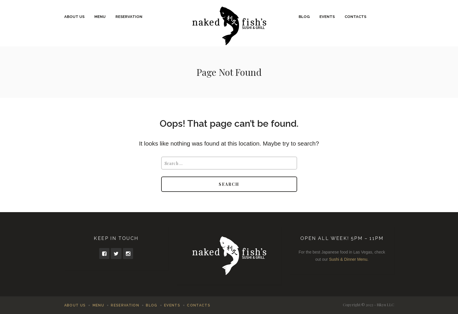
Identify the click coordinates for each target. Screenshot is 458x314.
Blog (304, 16)
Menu (100, 16)
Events (327, 16)
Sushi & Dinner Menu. (348, 259)
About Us (74, 16)
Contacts (355, 16)
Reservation (128, 16)
